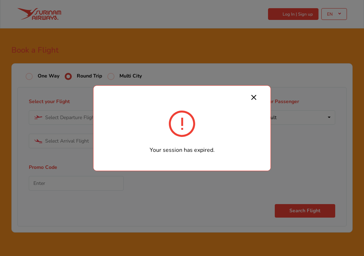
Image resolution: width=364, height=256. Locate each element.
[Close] (253, 97)
